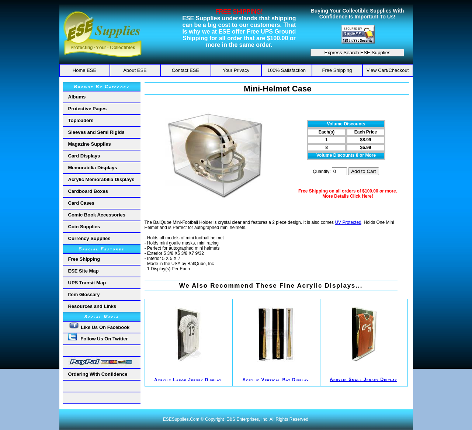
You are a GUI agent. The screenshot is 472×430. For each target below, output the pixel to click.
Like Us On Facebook (99, 326)
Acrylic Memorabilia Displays (101, 179)
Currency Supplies (89, 238)
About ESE (135, 70)
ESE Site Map (83, 271)
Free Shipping (337, 70)
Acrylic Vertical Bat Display (276, 379)
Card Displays (84, 156)
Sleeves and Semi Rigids (96, 132)
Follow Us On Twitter (98, 337)
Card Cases (81, 203)
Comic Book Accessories (97, 215)
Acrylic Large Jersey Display (188, 379)
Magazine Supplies (89, 144)
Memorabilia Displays (92, 167)
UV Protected (348, 222)
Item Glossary (84, 294)
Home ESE (84, 70)
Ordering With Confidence (98, 374)
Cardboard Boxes (88, 191)
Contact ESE (185, 70)
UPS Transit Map (87, 282)
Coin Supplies (84, 226)
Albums (77, 97)
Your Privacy (236, 70)
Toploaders (81, 120)
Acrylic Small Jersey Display (363, 379)
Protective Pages (87, 108)
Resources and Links (92, 306)
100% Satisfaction (286, 70)
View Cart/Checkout (388, 70)
